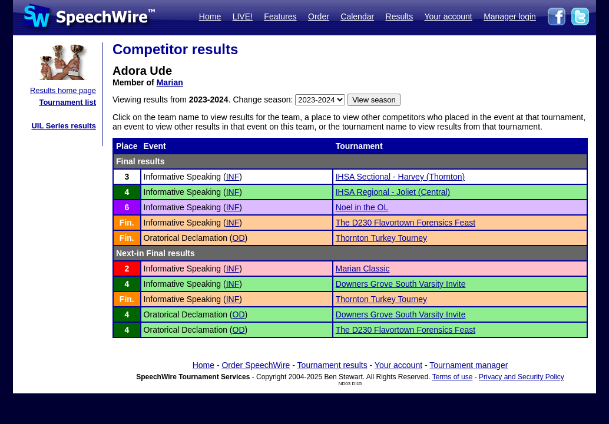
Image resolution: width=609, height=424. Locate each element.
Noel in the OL (362, 207)
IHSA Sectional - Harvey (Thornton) (400, 176)
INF (233, 176)
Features (280, 16)
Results (399, 16)
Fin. (127, 222)
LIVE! (243, 16)
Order (318, 16)
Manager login (510, 16)
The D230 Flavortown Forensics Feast (405, 222)
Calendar (357, 16)
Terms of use (452, 377)
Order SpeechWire (255, 365)
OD (239, 238)
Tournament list (67, 102)
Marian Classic (363, 268)
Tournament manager (468, 365)
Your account (448, 16)
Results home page (63, 90)
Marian (170, 82)
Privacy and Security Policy (521, 377)
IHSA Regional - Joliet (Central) (393, 192)
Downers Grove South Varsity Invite (401, 284)
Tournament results (332, 365)
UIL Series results (63, 125)
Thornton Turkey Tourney (381, 238)
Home (210, 16)
